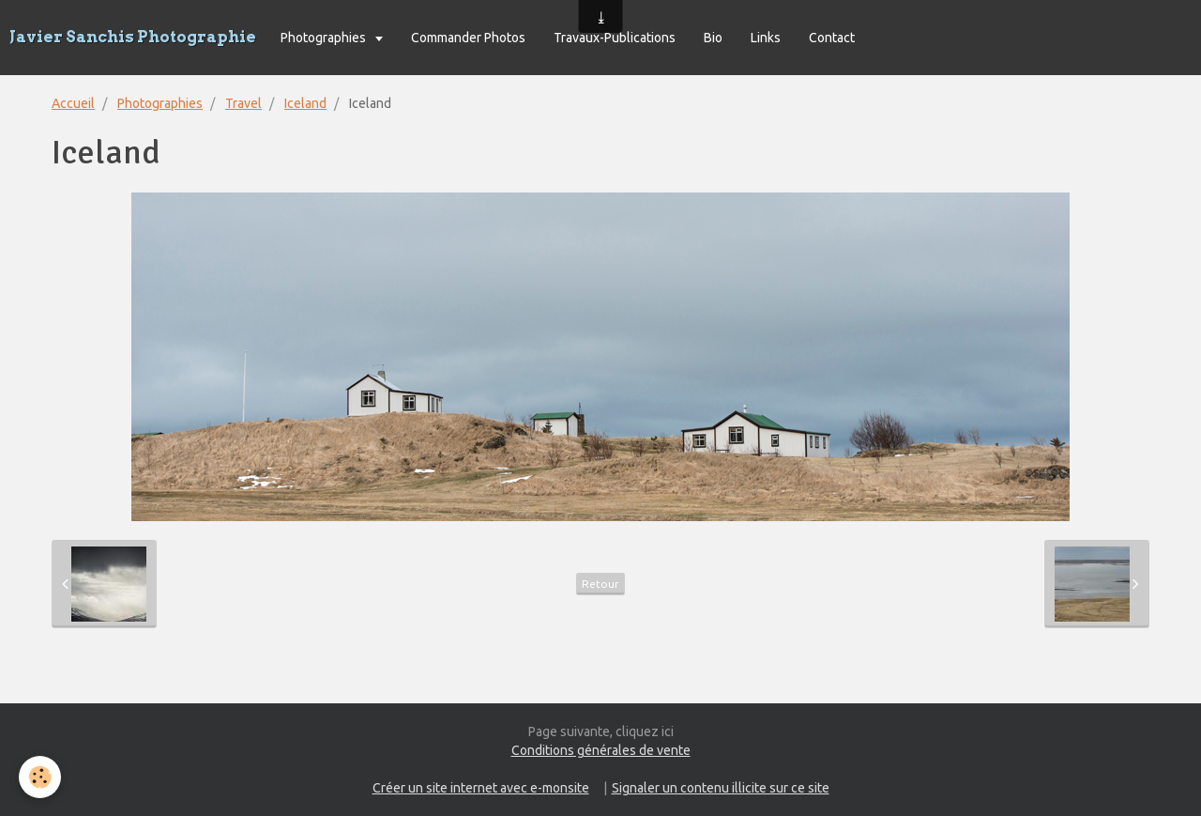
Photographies (325, 37)
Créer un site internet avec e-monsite (480, 787)
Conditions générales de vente (601, 750)
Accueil (73, 103)
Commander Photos (468, 37)
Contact (832, 37)
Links (766, 37)
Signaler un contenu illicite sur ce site (720, 787)
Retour (600, 583)
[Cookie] (40, 777)
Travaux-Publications (615, 37)
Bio (713, 37)
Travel (243, 103)
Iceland (305, 103)
